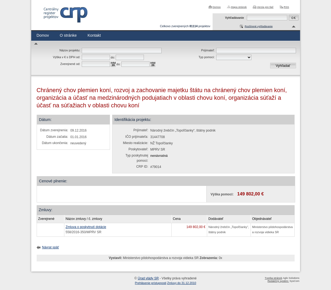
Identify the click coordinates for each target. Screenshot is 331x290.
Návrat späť (50, 247)
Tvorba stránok (273, 277)
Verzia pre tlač (265, 6)
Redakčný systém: (278, 280)
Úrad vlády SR (148, 278)
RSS (286, 6)
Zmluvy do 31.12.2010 (181, 283)
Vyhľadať (283, 66)
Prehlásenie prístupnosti (150, 283)
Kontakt (94, 35)
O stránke (68, 35)
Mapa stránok (239, 6)
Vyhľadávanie (234, 17)
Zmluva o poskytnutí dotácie (86, 227)
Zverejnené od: (70, 64)
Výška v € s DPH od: (66, 57)
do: (113, 57)
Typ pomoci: (206, 57)
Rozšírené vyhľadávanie (259, 26)
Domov (216, 6)
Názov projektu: (69, 50)
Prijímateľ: (208, 50)
